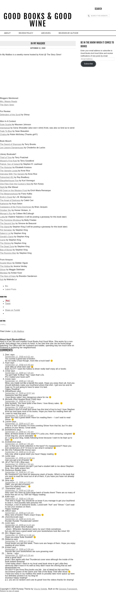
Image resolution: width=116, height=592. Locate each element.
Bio (6, 286)
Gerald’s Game (7, 237)
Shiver (3, 269)
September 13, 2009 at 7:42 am (19, 432)
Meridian (4, 273)
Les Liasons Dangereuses (11, 148)
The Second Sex (7, 223)
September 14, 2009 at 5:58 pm (19, 549)
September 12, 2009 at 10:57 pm (20, 393)
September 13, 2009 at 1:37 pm (19, 472)
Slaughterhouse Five (9, 181)
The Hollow (5, 266)
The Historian (6, 167)
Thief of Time (6, 157)
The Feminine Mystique (10, 220)
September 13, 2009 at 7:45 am (19, 444)
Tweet (8, 303)
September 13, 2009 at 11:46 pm (20, 535)
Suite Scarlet (6, 124)
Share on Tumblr (12, 310)
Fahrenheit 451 (7, 177)
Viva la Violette (40, 589)
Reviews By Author (68, 33)
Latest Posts (10, 289)
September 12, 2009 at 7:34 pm (19, 381)
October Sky (5, 210)
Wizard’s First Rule (8, 161)
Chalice (3, 134)
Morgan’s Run (6, 213)
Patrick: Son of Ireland (10, 164)
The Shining (5, 243)
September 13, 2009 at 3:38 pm (19, 499)
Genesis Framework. (68, 589)
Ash (2, 279)
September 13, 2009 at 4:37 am (19, 424)
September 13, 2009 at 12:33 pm (20, 458)
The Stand (5, 227)
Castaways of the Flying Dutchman (16, 207)
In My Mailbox (18, 331)
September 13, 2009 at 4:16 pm (19, 513)
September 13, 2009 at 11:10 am (20, 452)
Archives (46, 33)
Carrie (3, 240)
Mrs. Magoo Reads (8, 101)
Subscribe (88, 64)
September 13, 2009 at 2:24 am (19, 407)
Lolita (2, 217)
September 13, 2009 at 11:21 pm (20, 525)
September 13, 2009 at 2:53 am (19, 415)
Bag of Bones (6, 250)
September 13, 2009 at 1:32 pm (19, 464)
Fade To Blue (6, 131)
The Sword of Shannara (10, 144)
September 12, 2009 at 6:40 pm (19, 365)
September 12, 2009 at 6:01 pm (19, 357)
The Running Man (8, 253)
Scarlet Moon (6, 263)
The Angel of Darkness (10, 200)
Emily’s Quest (6, 197)
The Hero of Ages (8, 276)
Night (2, 187)
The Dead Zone (7, 246)
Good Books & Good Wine (38, 20)
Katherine (4, 204)
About (7, 33)
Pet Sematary (6, 230)
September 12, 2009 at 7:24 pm (19, 373)
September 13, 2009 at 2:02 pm (19, 482)
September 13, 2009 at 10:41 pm (20, 519)
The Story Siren (7, 105)
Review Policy (26, 33)
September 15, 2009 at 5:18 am (19, 555)
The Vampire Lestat (9, 171)
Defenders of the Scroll (10, 115)
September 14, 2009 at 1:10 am (19, 541)
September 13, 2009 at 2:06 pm (19, 490)
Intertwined (5, 128)
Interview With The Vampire (12, 174)
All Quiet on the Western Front (13, 190)
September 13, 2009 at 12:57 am (20, 401)
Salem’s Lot (5, 233)
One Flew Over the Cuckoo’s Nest (15, 184)
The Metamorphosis (9, 194)
